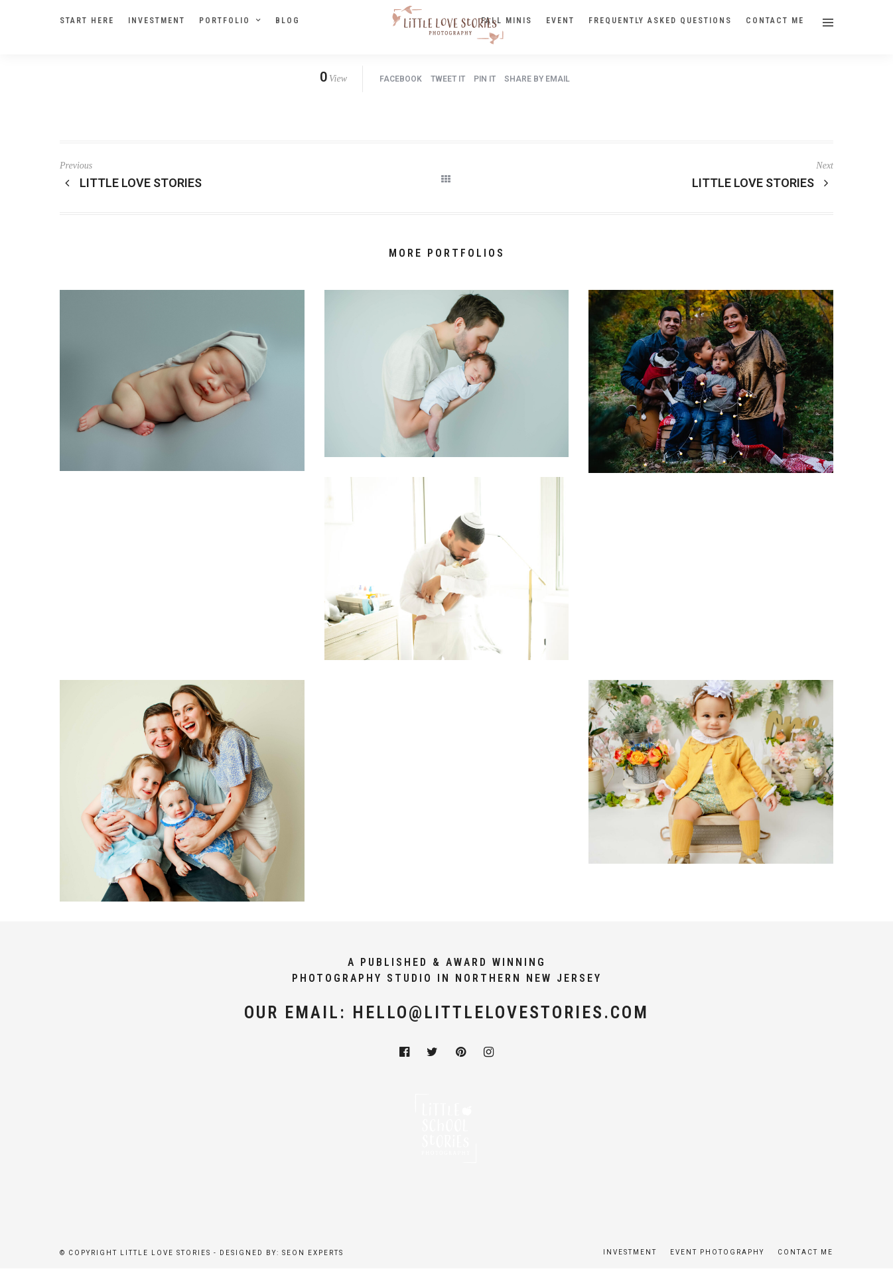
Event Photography (717, 1252)
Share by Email (537, 79)
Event (560, 20)
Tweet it (448, 79)
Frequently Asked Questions (660, 20)
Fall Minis (506, 20)
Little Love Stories (763, 183)
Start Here (87, 20)
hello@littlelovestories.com (500, 1012)
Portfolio (224, 20)
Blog (287, 20)
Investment (156, 20)
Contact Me (775, 20)
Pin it (485, 79)
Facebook (400, 79)
